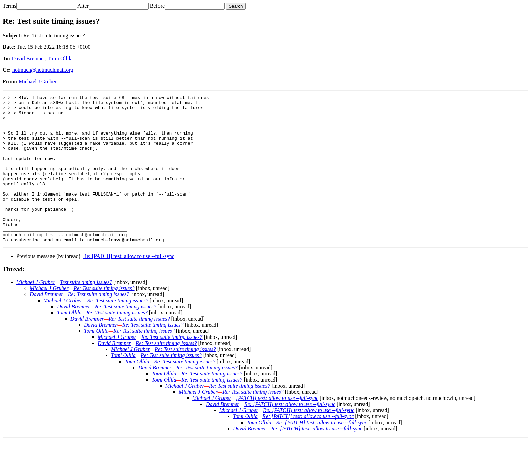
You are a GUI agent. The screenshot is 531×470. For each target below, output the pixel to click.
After (83, 6)
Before (157, 6)
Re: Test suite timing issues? (104, 318)
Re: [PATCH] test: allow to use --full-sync (128, 285)
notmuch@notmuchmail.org (42, 70)
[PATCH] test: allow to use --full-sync (277, 427)
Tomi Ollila (60, 58)
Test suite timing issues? (86, 311)
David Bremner (28, 58)
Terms (9, 6)
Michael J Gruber (38, 81)
